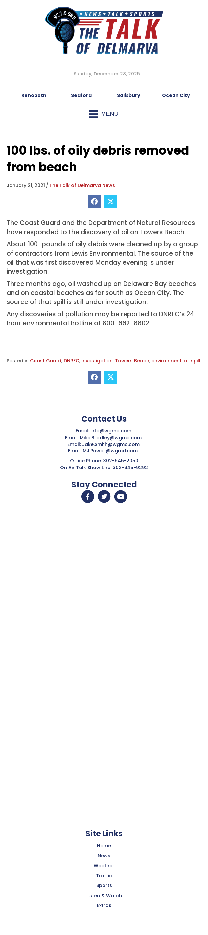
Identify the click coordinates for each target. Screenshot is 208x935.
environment (166, 360)
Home (104, 845)
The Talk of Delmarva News (82, 185)
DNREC (71, 360)
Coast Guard (45, 360)
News (104, 855)
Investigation (97, 360)
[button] (87, 496)
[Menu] (104, 114)
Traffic (104, 875)
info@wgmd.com (111, 430)
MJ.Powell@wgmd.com (111, 450)
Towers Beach (132, 360)
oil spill (192, 360)
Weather (104, 865)
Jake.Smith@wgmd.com (111, 444)
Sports (104, 885)
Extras (104, 905)
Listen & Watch (104, 895)
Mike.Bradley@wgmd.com (111, 437)
